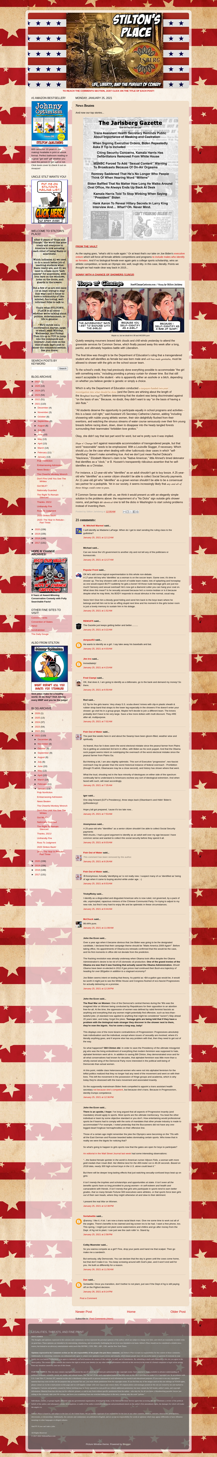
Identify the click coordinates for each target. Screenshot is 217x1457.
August (41, 425)
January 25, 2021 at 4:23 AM (97, 667)
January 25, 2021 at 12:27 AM (98, 559)
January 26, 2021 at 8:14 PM (97, 1291)
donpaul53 (89, 640)
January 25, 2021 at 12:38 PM (98, 1206)
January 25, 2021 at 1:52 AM (97, 610)
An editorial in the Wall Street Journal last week (107, 1153)
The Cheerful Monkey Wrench (52, 474)
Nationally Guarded (47, 490)
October (42, 416)
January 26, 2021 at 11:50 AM (98, 1269)
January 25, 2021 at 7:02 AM (97, 721)
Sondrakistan (38, 630)
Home (131, 1311)
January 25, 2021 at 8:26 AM (97, 861)
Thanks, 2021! (44, 502)
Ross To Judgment (46, 511)
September (44, 421)
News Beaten (44, 469)
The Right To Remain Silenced (48, 496)
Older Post (178, 1311)
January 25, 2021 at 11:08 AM (98, 928)
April (40, 443)
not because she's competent (108, 1089)
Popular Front (90, 570)
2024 (38, 390)
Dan (85, 1279)
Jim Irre (87, 659)
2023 (38, 395)
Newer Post (83, 1311)
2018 (38, 538)
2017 (38, 542)
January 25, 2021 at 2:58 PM (97, 1234)
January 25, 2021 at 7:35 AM (97, 785)
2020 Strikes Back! (46, 515)
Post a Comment (88, 1298)
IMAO (34, 626)
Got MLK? (42, 486)
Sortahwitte (89, 1216)
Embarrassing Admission (49, 465)
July (40, 430)
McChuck (88, 919)
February (42, 452)
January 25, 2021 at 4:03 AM (97, 648)
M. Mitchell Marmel (93, 525)
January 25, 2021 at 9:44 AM (97, 909)
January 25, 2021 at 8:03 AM (97, 842)
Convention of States (42, 622)
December (43, 407)
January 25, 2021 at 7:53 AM (97, 814)
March (41, 448)
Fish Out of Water (92, 732)
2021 (38, 404)
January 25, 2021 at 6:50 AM (97, 689)
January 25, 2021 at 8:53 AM (97, 883)
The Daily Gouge (39, 634)
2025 (38, 386)
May (40, 439)
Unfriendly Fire (44, 506)
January (42, 457)
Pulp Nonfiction (45, 461)
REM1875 (88, 621)
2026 (38, 381)
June (40, 434)
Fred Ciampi (89, 678)
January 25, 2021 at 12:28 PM (98, 988)
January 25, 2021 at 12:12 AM (98, 537)
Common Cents (39, 618)
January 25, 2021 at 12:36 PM (98, 1097)
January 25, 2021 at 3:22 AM (97, 629)
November (43, 412)
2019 (38, 534)
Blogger (127, 1444)
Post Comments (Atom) (101, 1318)
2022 (38, 399)
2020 (38, 529)
